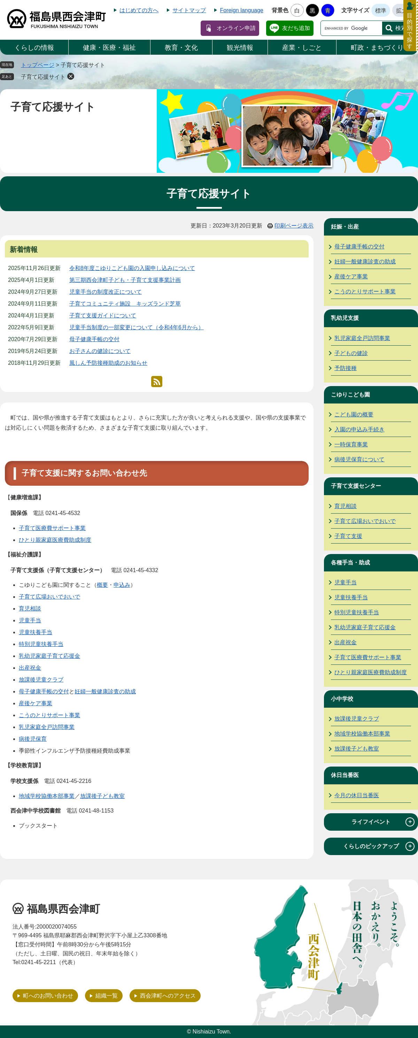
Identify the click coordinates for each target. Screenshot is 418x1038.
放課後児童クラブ (41, 680)
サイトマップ (189, 10)
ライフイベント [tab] (383, 821)
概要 (102, 585)
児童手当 (30, 620)
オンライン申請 (236, 28)
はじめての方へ (138, 10)
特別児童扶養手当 (41, 644)
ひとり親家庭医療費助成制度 (55, 540)
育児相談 (30, 609)
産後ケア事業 (35, 703)
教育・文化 (181, 47)
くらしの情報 (34, 47)
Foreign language (241, 10)
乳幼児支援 (345, 318)
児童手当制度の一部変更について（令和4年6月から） (136, 327)
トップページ (37, 65)
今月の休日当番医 (356, 795)
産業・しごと (302, 47)
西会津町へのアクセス (168, 996)
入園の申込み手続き (359, 429)
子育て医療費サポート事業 (52, 528)
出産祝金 (30, 668)
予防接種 (345, 368)
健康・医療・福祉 (109, 47)
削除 (70, 76)
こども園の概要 (353, 414)
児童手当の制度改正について (105, 292)
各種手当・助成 (350, 563)
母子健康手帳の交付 (94, 339)
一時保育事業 (351, 444)
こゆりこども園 (350, 395)
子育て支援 (348, 536)
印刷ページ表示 (294, 226)
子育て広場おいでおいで (49, 597)
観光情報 (240, 47)
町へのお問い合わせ (48, 996)
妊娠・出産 (345, 227)
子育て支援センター (356, 486)
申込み (122, 585)
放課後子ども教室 (102, 796)
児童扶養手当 (35, 632)
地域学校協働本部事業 (47, 796)
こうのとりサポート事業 (49, 715)
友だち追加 (296, 28)
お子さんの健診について (100, 351)
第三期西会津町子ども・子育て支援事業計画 (125, 280)
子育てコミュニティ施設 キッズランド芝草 (125, 304)
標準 (380, 11)
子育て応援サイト (43, 77)
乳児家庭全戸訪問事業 (47, 727)
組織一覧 (106, 996)
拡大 (401, 11)
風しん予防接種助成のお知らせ (108, 363)
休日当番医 (345, 775)
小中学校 (342, 699)
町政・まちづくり (377, 47)
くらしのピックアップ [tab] (379, 846)
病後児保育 (33, 739)
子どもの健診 (351, 353)
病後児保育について (359, 459)
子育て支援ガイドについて (102, 315)
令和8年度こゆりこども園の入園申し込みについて (132, 268)
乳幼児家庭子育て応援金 (49, 656)
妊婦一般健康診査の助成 (105, 691)
